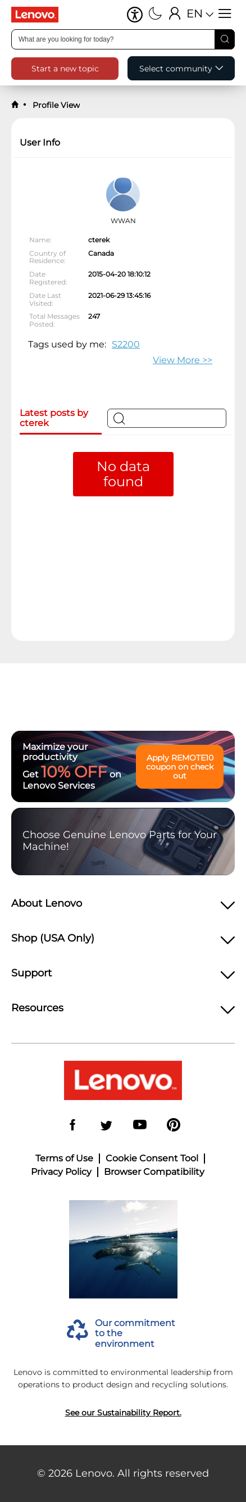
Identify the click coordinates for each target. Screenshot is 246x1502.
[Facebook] (72, 1126)
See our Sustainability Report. (123, 1413)
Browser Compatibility (154, 1172)
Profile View (55, 105)
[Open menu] (225, 14)
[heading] (123, 907)
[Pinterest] (173, 1126)
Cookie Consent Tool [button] (152, 1158)
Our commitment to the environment (135, 1333)
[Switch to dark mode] (155, 14)
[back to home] (15, 105)
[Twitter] (106, 1126)
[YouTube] (140, 1126)
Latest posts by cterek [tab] (54, 418)
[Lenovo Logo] (39, 14)
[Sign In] (174, 14)
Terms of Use (64, 1158)
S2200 (126, 344)
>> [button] (182, 360)
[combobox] (123, 39)
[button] (135, 14)
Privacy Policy (61, 1172)
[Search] (225, 39)
